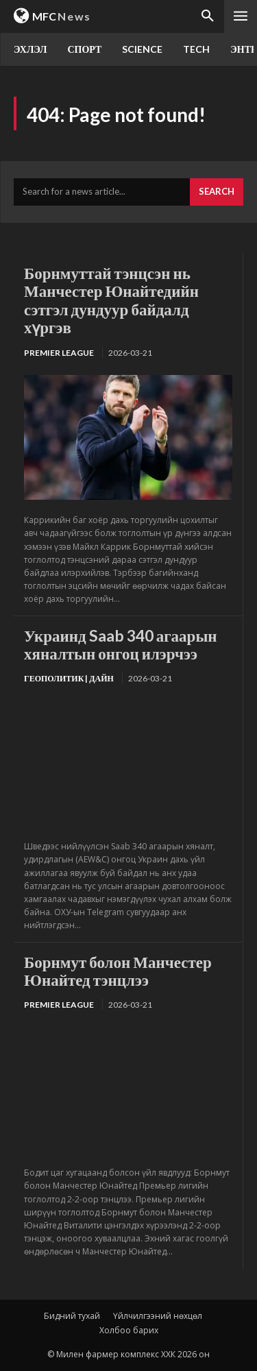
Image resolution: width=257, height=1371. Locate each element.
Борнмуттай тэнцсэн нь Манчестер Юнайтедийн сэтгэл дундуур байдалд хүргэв (111, 300)
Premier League (59, 353)
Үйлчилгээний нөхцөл (157, 1316)
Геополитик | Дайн (69, 678)
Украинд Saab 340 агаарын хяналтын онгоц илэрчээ (120, 644)
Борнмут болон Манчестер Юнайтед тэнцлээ (118, 970)
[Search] (216, 192)
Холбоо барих (128, 1330)
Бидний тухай (72, 1316)
